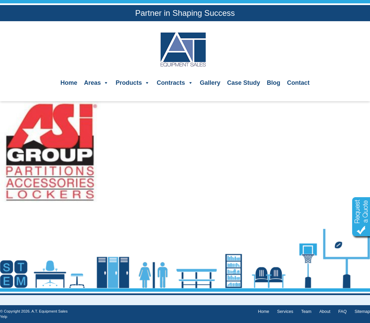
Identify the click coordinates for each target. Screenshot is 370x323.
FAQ (342, 311)
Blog (273, 82)
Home (68, 82)
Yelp (3, 317)
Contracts (175, 82)
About (324, 311)
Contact (298, 82)
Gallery (210, 82)
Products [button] (132, 82)
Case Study (243, 82)
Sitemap (362, 311)
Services (285, 311)
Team (306, 311)
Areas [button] (96, 82)
